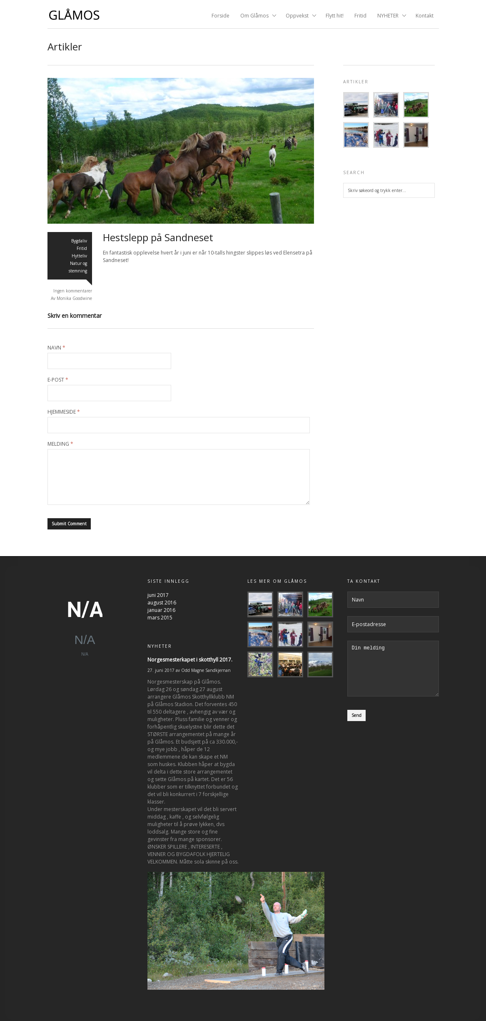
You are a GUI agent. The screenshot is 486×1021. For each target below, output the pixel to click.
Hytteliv (79, 256)
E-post (57, 379)
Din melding (393, 673)
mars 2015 (159, 617)
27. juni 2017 (160, 670)
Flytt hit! (335, 15)
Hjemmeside (63, 411)
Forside (220, 15)
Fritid (360, 15)
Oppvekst (298, 16)
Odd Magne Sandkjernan (206, 670)
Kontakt (425, 15)
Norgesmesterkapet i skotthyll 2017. (189, 659)
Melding (60, 444)
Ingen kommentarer (72, 291)
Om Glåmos (255, 16)
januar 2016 (161, 610)
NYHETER (389, 16)
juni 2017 (158, 595)
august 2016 (161, 602)
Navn (56, 347)
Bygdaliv (79, 241)
